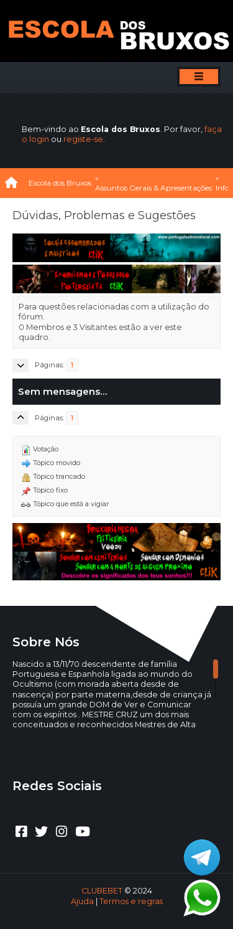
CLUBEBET (101, 890)
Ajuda (82, 901)
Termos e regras (131, 901)
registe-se (83, 139)
